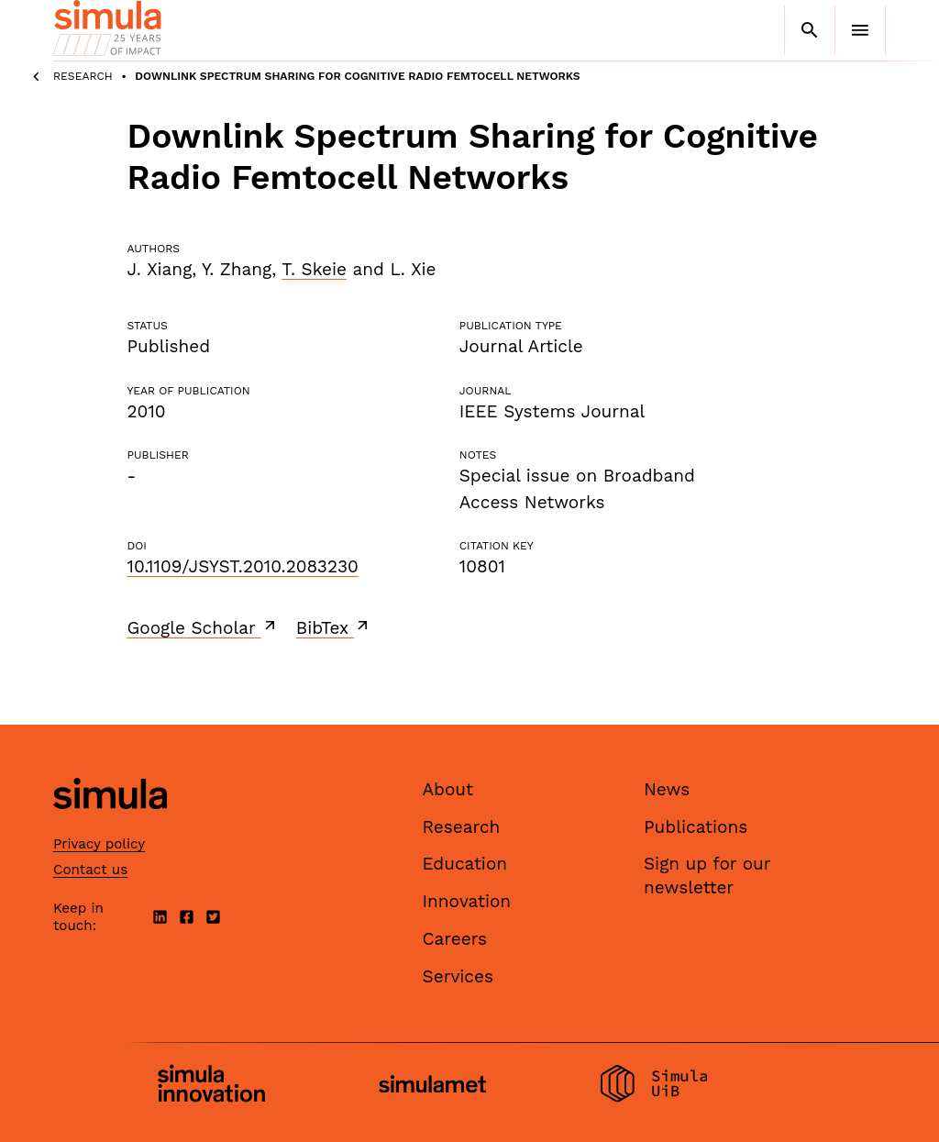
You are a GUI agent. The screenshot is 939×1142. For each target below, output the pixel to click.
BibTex (334, 627)
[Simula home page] (110, 825)
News (667, 789)
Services (458, 976)
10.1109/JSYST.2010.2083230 (243, 566)
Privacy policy (99, 844)
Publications (695, 826)
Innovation (467, 901)
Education (465, 863)
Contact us (90, 869)
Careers (455, 938)
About (448, 789)
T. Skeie (314, 269)
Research (83, 76)
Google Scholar (203, 627)
